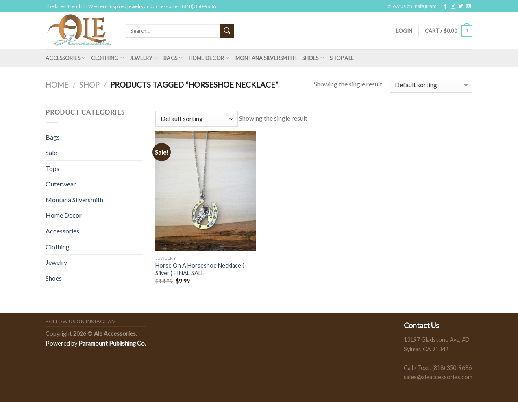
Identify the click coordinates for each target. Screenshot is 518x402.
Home (57, 84)
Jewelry (144, 58)
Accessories (65, 58)
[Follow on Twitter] (460, 6)
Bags (173, 58)
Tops (52, 168)
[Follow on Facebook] (445, 6)
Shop (89, 84)
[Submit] (227, 31)
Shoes (313, 58)
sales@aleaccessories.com (438, 377)
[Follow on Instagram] (453, 6)
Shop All (341, 58)
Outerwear (61, 184)
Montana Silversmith (266, 58)
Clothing (107, 58)
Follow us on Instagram (411, 6)
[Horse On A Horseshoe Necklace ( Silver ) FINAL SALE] (205, 191)
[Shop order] (431, 85)
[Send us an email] (468, 6)
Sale (51, 152)
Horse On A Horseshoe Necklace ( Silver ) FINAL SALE (199, 269)
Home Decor (209, 58)
